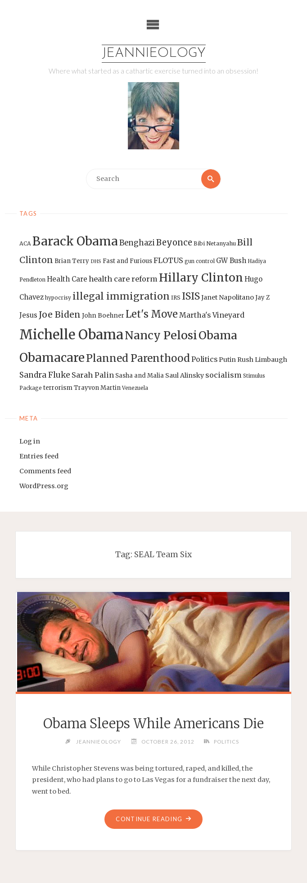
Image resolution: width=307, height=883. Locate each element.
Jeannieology (154, 53)
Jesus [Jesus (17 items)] (28, 315)
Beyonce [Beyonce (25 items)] (174, 242)
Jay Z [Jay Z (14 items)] (262, 297)
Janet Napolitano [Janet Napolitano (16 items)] (227, 297)
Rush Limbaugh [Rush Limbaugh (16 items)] (262, 360)
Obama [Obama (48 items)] (218, 335)
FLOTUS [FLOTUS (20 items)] (168, 260)
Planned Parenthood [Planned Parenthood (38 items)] (138, 358)
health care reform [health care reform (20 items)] (123, 278)
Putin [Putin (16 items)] (227, 360)
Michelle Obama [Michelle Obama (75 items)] (71, 334)
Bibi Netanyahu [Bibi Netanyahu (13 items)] (215, 243)
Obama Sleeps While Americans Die (153, 724)
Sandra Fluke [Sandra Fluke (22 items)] (44, 375)
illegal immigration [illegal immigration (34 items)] (121, 296)
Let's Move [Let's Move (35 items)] (152, 314)
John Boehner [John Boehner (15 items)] (103, 315)
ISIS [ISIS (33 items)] (191, 296)
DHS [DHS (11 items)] (95, 261)
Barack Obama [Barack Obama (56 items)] (75, 241)
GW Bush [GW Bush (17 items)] (231, 260)
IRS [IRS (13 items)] (176, 297)
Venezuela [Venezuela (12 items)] (135, 388)
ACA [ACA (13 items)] (25, 243)
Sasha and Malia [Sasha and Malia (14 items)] (139, 375)
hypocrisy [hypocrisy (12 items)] (58, 298)
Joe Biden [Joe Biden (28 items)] (60, 314)
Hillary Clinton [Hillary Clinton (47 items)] (201, 278)
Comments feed (45, 471)
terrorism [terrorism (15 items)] (57, 388)
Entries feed (39, 456)
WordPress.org (43, 486)
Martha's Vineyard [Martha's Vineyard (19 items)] (211, 314)
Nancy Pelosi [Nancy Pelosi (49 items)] (161, 335)
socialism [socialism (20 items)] (223, 374)
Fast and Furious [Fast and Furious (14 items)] (127, 261)
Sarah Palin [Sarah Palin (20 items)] (93, 374)
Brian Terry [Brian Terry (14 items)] (71, 261)
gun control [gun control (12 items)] (200, 261)
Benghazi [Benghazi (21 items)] (137, 243)
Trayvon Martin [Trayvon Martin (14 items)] (97, 388)
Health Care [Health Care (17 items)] (67, 279)
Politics (226, 741)
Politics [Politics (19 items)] (204, 359)
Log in (29, 441)
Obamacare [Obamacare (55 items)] (52, 357)
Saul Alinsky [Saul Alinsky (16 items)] (184, 375)
